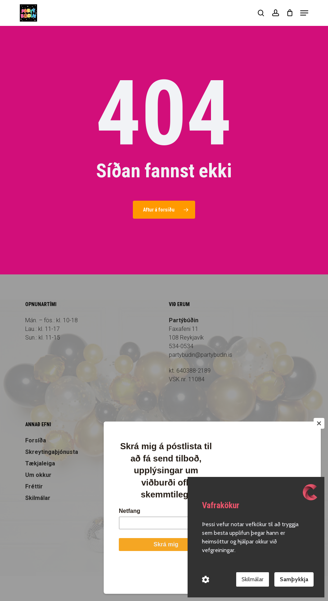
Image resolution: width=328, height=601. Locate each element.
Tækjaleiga (40, 463)
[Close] (319, 451)
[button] (304, 13)
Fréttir (34, 486)
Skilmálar (37, 498)
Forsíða (35, 440)
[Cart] (290, 13)
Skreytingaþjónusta (51, 452)
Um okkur (38, 475)
